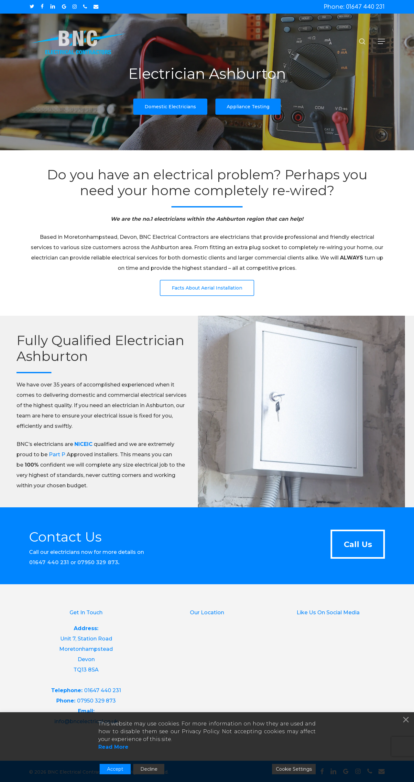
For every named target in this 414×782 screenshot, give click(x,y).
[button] (381, 41)
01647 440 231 (102, 690)
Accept (115, 769)
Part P (57, 465)
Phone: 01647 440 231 (354, 7)
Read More (113, 747)
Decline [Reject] (149, 769)
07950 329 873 (97, 562)
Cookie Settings (294, 769)
